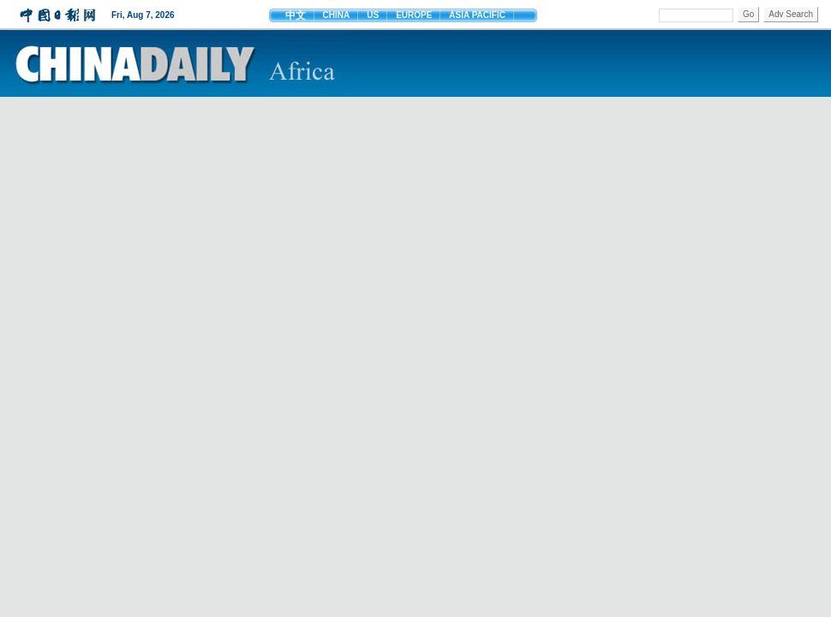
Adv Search (790, 14)
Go (748, 14)
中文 (295, 15)
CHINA (336, 15)
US (373, 15)
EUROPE (414, 15)
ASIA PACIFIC (477, 15)
